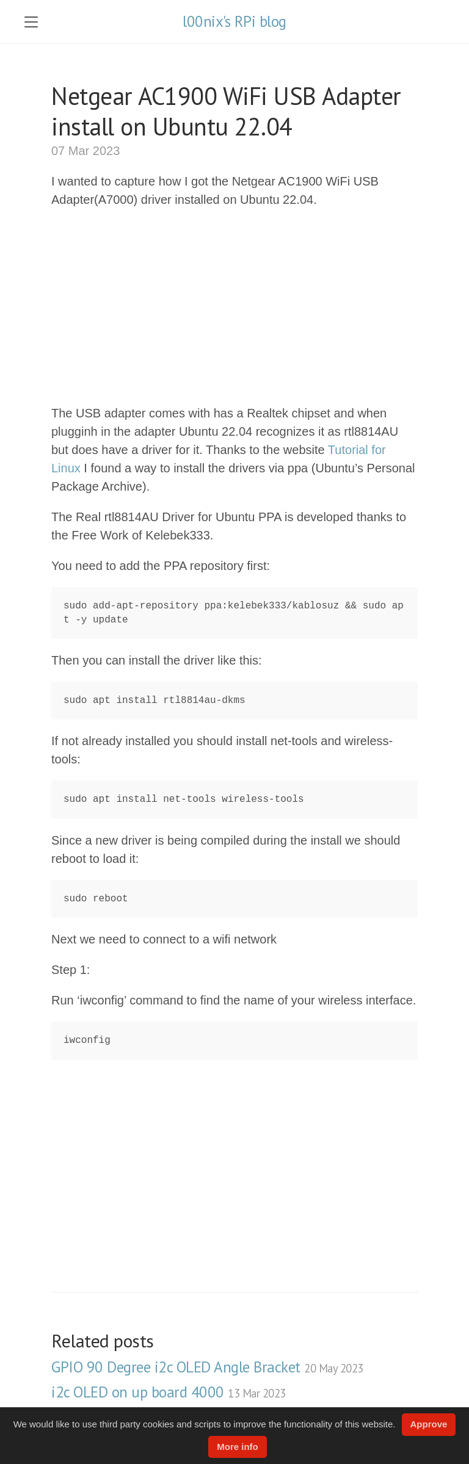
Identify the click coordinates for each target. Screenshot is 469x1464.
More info (237, 1446)
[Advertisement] (234, 306)
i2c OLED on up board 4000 (168, 1392)
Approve (429, 1424)
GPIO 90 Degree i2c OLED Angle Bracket (207, 1367)
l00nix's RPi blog (234, 21)
